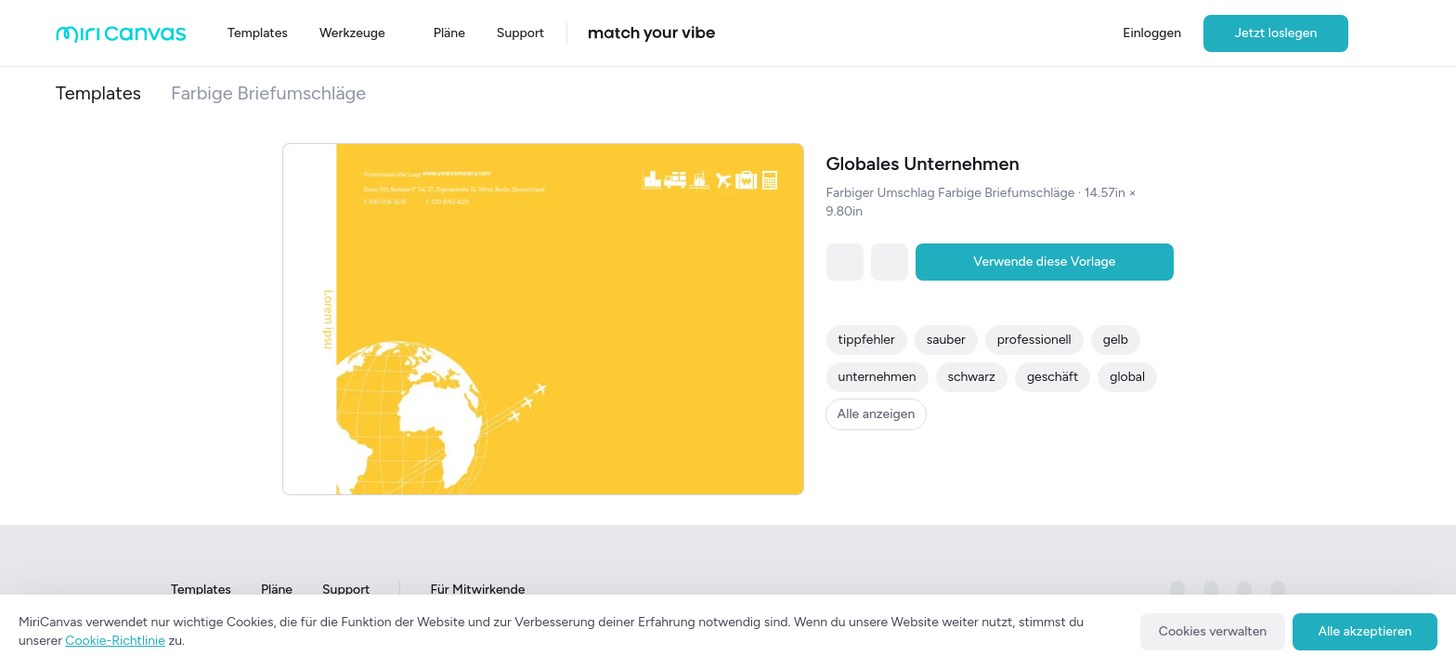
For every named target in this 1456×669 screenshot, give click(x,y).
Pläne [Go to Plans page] (276, 589)
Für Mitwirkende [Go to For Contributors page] (477, 589)
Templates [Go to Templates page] (201, 589)
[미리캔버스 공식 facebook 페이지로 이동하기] (1177, 590)
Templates (98, 93)
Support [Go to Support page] (346, 589)
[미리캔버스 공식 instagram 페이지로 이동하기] (1210, 590)
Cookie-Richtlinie (115, 641)
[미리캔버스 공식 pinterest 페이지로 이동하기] (1244, 590)
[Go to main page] (121, 38)
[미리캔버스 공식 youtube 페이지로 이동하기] (1277, 590)
